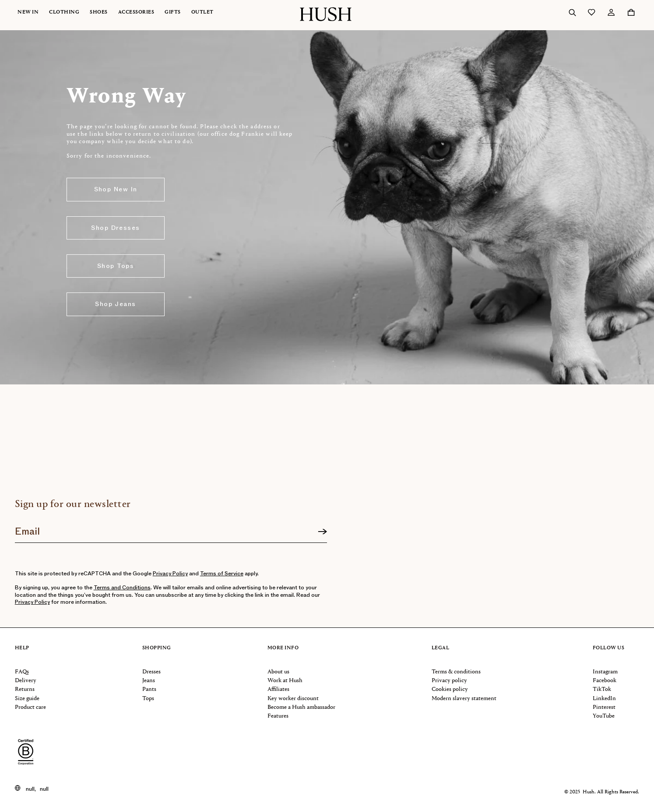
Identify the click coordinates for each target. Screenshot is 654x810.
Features (277, 716)
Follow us (609, 648)
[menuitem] (33, 12)
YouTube (604, 716)
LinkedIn (604, 698)
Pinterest (604, 707)
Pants (149, 689)
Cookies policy (450, 689)
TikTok (602, 689)
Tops (148, 698)
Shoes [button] (99, 12)
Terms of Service (221, 573)
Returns (25, 689)
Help (22, 648)
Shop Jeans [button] (115, 304)
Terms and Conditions (122, 587)
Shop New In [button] (115, 189)
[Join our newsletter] (171, 528)
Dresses (151, 672)
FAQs (22, 672)
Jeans (148, 680)
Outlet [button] (202, 12)
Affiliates (278, 689)
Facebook (604, 680)
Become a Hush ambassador (301, 707)
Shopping (156, 648)
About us (278, 672)
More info (283, 648)
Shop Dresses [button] (115, 228)
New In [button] (28, 12)
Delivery (25, 680)
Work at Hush (284, 680)
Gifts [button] (173, 12)
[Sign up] (322, 532)
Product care (30, 707)
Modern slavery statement (464, 698)
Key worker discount (293, 698)
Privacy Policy (170, 573)
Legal (441, 648)
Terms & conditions (456, 672)
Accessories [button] (136, 12)
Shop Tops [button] (115, 266)
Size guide (27, 698)
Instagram (605, 672)
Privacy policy (449, 680)
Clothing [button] (64, 12)
